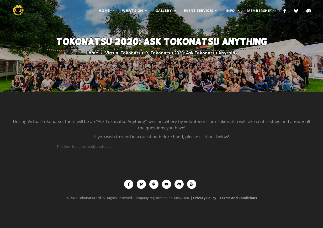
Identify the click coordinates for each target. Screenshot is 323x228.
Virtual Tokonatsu (124, 53)
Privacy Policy (204, 197)
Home (104, 10)
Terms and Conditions (238, 197)
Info (230, 10)
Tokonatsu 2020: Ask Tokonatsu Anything (194, 53)
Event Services (198, 10)
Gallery (164, 10)
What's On (132, 10)
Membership (259, 10)
